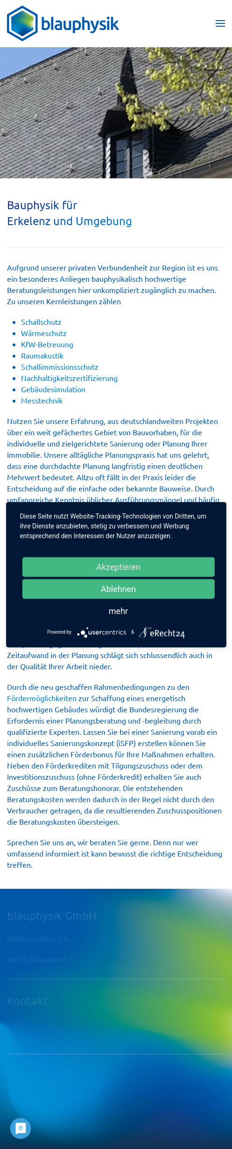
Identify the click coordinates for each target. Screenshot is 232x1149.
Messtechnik (42, 400)
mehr (118, 610)
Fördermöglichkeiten (42, 698)
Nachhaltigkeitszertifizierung (69, 377)
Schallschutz (41, 321)
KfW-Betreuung (47, 344)
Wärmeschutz (44, 332)
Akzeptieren (118, 566)
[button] (220, 23)
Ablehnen (118, 588)
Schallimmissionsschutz (60, 366)
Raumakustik (42, 355)
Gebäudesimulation (53, 389)
